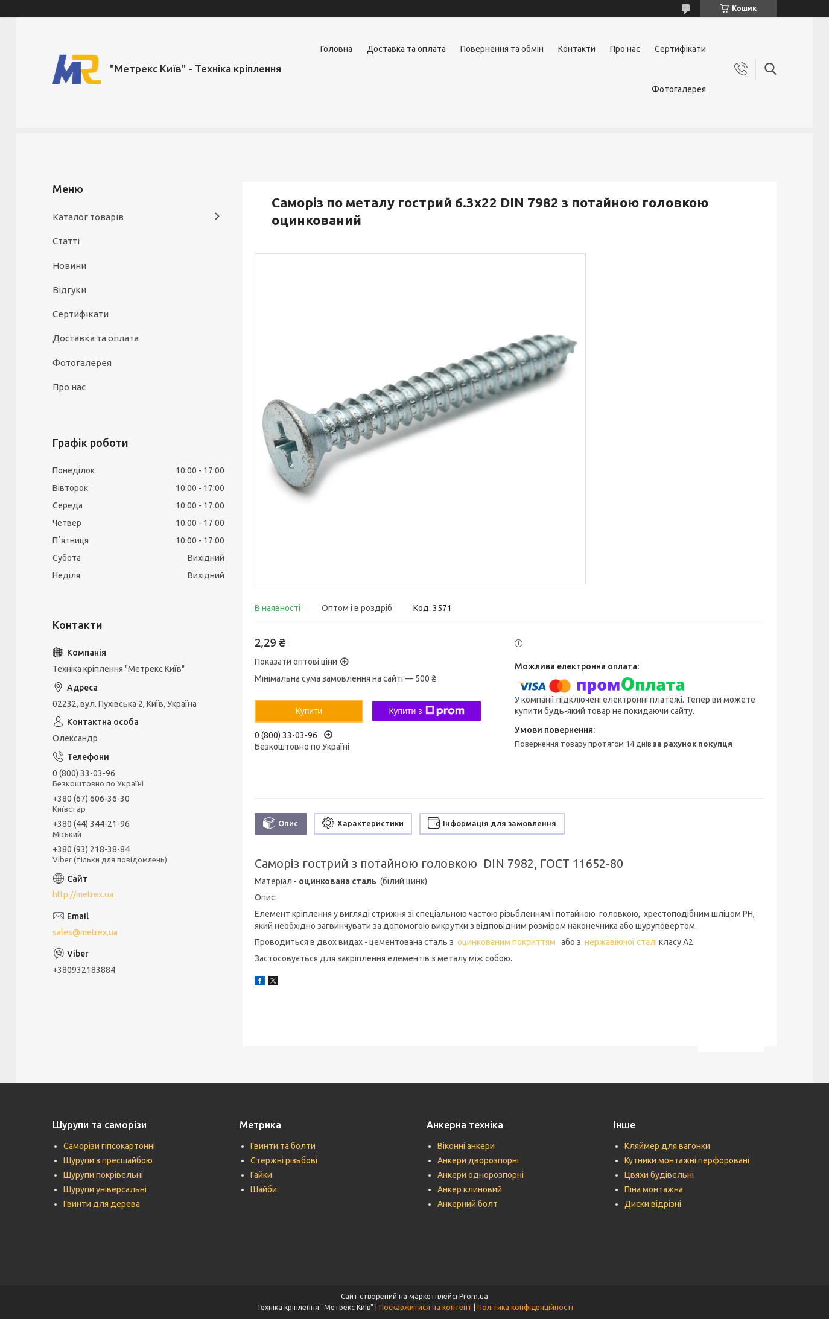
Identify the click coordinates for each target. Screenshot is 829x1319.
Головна (336, 49)
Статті (66, 241)
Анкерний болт (467, 1204)
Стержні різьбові (283, 1160)
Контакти (577, 49)
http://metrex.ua (82, 894)
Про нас (625, 49)
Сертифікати (680, 49)
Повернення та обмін (502, 49)
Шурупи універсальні (105, 1189)
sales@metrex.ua (85, 932)
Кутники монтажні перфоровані (686, 1160)
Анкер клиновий (469, 1189)
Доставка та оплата (406, 49)
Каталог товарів (88, 217)
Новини (69, 266)
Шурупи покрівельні (103, 1175)
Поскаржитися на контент (425, 1307)
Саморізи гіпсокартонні (109, 1146)
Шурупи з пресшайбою (108, 1160)
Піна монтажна (653, 1189)
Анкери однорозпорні (480, 1175)
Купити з (426, 711)
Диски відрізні (652, 1204)
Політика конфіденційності (525, 1307)
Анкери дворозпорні (478, 1160)
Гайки (261, 1175)
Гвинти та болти (283, 1146)
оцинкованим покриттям (507, 942)
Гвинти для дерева (101, 1204)
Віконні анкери (466, 1146)
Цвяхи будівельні (659, 1175)
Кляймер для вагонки (667, 1146)
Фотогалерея (679, 89)
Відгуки (69, 290)
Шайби (263, 1189)
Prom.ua (473, 1296)
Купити (309, 711)
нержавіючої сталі (622, 942)
